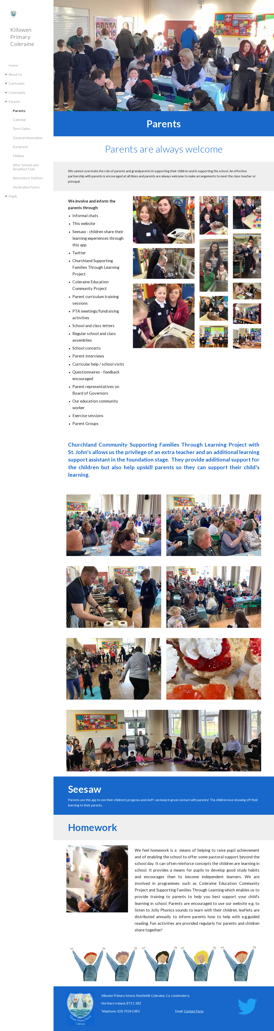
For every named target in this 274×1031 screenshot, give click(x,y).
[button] (269, 6)
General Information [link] (27, 138)
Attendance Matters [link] (28, 178)
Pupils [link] (13, 196)
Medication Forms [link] (26, 187)
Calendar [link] (19, 120)
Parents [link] (14, 101)
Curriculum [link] (16, 83)
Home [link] (13, 65)
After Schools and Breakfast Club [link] (26, 167)
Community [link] (17, 92)
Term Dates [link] (21, 128)
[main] (163, 123)
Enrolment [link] (20, 147)
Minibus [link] (18, 156)
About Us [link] (15, 74)
